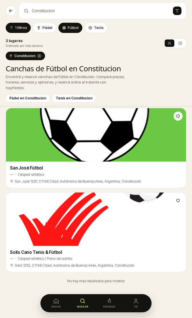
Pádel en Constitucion (27, 98)
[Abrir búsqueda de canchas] (102, 10)
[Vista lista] (169, 43)
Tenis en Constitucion (74, 98)
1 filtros (18, 27)
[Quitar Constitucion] (39, 56)
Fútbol (70, 27)
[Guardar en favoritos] (178, 116)
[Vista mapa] (180, 43)
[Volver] (11, 11)
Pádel (44, 27)
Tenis (96, 27)
